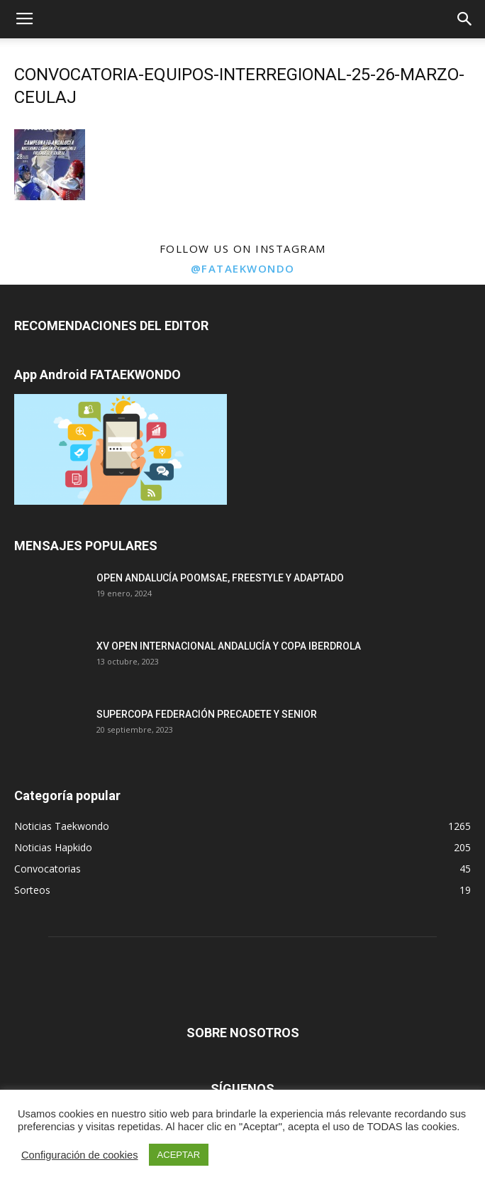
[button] (465, 19)
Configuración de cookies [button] (79, 1155)
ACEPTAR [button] (178, 1154)
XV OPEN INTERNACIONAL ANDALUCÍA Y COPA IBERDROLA (228, 646)
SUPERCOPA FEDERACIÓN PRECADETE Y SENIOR (206, 714)
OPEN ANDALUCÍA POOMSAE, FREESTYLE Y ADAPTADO (220, 578)
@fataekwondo (243, 268)
